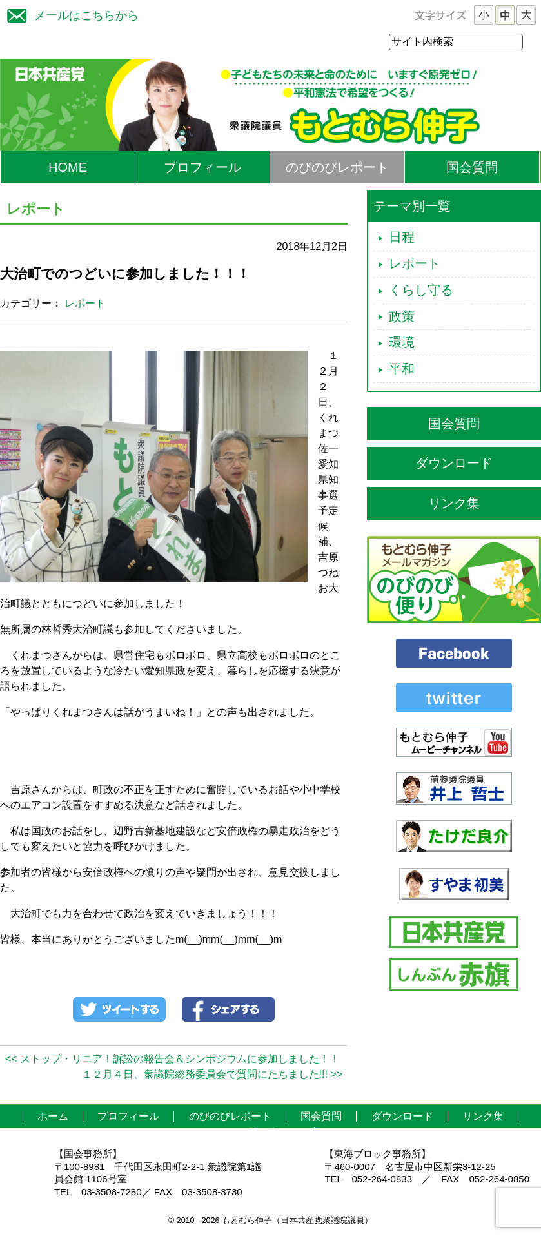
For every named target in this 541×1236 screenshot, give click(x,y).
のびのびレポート (337, 168)
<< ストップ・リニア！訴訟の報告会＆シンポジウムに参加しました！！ (172, 1059)
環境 (402, 343)
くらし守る (421, 290)
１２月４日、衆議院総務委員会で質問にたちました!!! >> (212, 1074)
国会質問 (472, 168)
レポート (85, 303)
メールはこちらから (70, 14)
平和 (402, 369)
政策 (402, 317)
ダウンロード (454, 464)
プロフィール (202, 168)
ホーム (52, 1116)
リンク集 (454, 504)
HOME (67, 168)
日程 (402, 238)
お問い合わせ (269, 1133)
